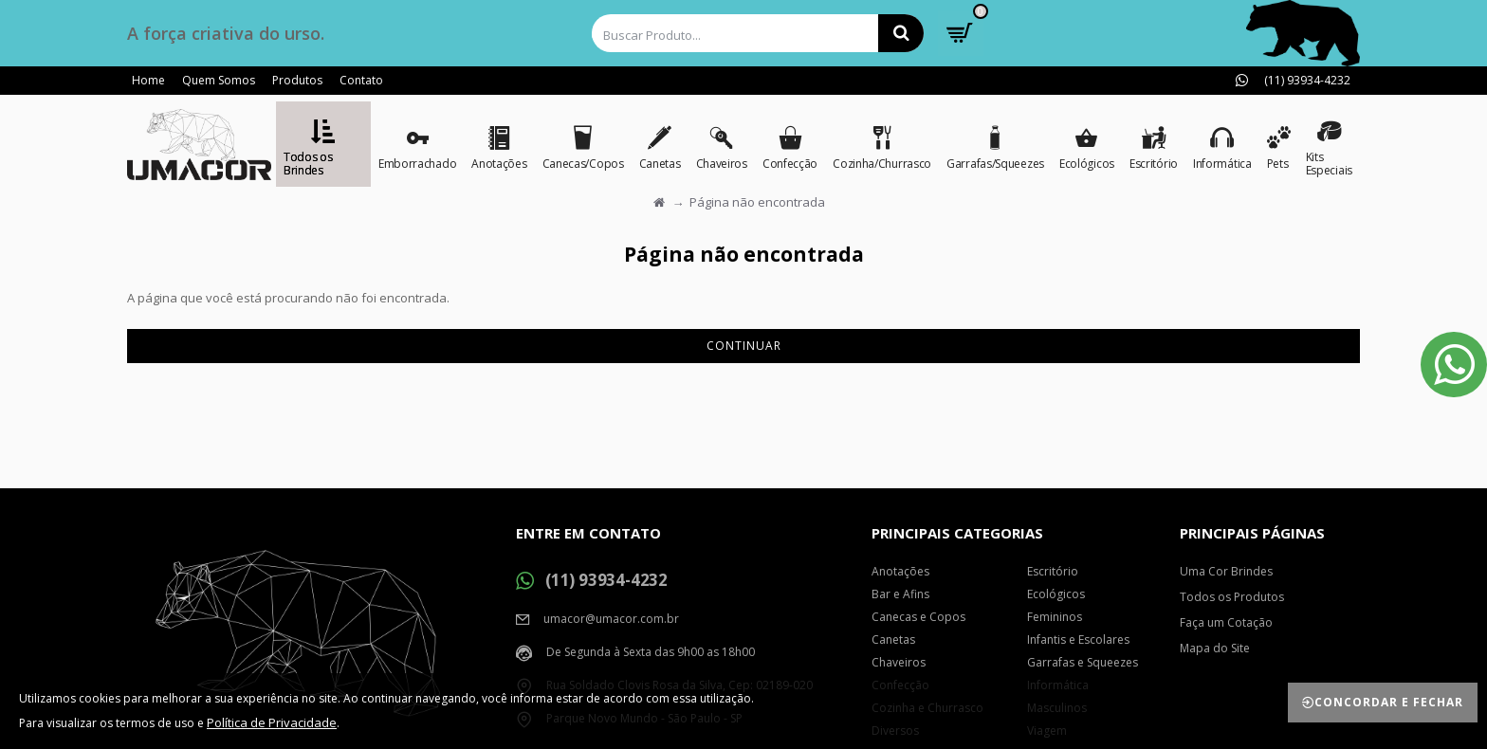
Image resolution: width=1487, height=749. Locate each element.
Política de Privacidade (272, 722)
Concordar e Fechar (1388, 702)
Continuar (744, 346)
